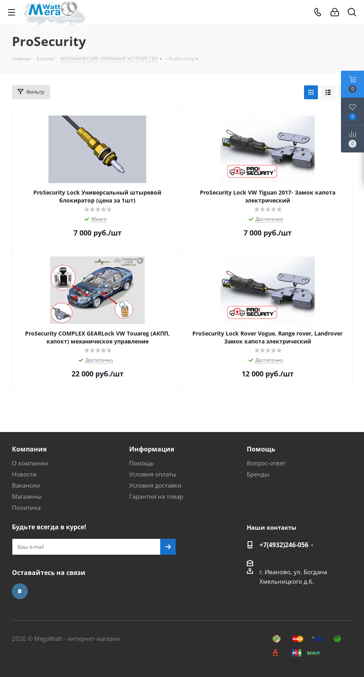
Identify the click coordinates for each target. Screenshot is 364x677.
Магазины (27, 496)
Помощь (141, 463)
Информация (151, 449)
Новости (24, 474)
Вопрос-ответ (266, 463)
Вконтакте (20, 591)
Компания (29, 449)
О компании (30, 463)
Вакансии (26, 485)
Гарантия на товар (156, 496)
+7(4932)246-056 (283, 544)
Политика (26, 507)
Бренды (258, 474)
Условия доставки (155, 485)
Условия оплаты (152, 474)
